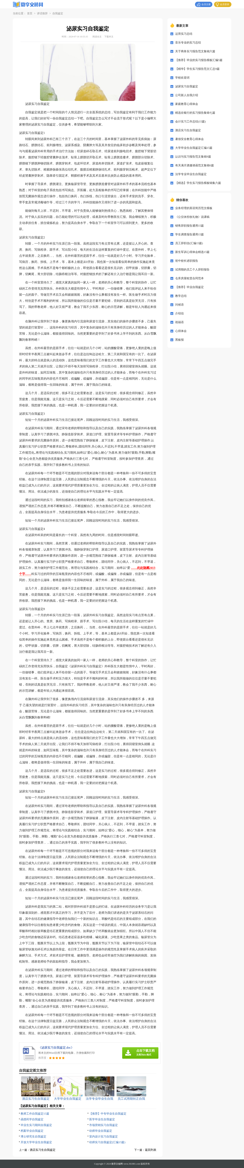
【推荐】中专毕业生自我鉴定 (107, 1113)
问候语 (179, 304)
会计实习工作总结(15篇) (190, 121)
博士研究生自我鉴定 (33, 1136)
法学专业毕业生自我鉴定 (191, 174)
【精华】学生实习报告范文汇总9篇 (197, 68)
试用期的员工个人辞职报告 (192, 269)
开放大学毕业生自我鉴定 (36, 1142)
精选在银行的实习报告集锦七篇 (195, 112)
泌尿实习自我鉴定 (186, 86)
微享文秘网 (117, 1163)
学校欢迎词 (182, 77)
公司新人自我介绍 (186, 95)
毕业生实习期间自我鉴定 (36, 1125)
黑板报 (179, 339)
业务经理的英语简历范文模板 (193, 208)
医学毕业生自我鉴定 (102, 1119)
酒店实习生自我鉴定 (42, 1149)
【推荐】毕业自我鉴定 (189, 287)
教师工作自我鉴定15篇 (35, 1113)
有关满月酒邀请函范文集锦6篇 (194, 165)
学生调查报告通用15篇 (189, 234)
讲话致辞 (42, 13)
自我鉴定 (57, 13)
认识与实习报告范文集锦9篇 (193, 156)
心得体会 (181, 330)
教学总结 (181, 295)
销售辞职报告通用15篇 (189, 225)
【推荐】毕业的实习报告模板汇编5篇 (198, 60)
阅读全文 (97, 36)
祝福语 (179, 322)
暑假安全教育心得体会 (189, 139)
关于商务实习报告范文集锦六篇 (195, 51)
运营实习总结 (183, 33)
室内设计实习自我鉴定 (103, 1136)
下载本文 (108, 36)
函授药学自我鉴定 (32, 1119)
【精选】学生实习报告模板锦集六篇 (198, 182)
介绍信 (179, 313)
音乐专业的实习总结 (188, 42)
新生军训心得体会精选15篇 (192, 252)
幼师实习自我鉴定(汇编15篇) (107, 1142)
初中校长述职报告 (186, 260)
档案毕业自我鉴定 (32, 1130)
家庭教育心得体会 (186, 103)
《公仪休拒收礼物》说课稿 (192, 216)
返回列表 (150, 1149)
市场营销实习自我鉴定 (103, 1125)
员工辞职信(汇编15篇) (189, 243)
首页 (29, 13)
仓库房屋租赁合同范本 (189, 278)
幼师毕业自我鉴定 (100, 1130)
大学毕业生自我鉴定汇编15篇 (193, 147)
